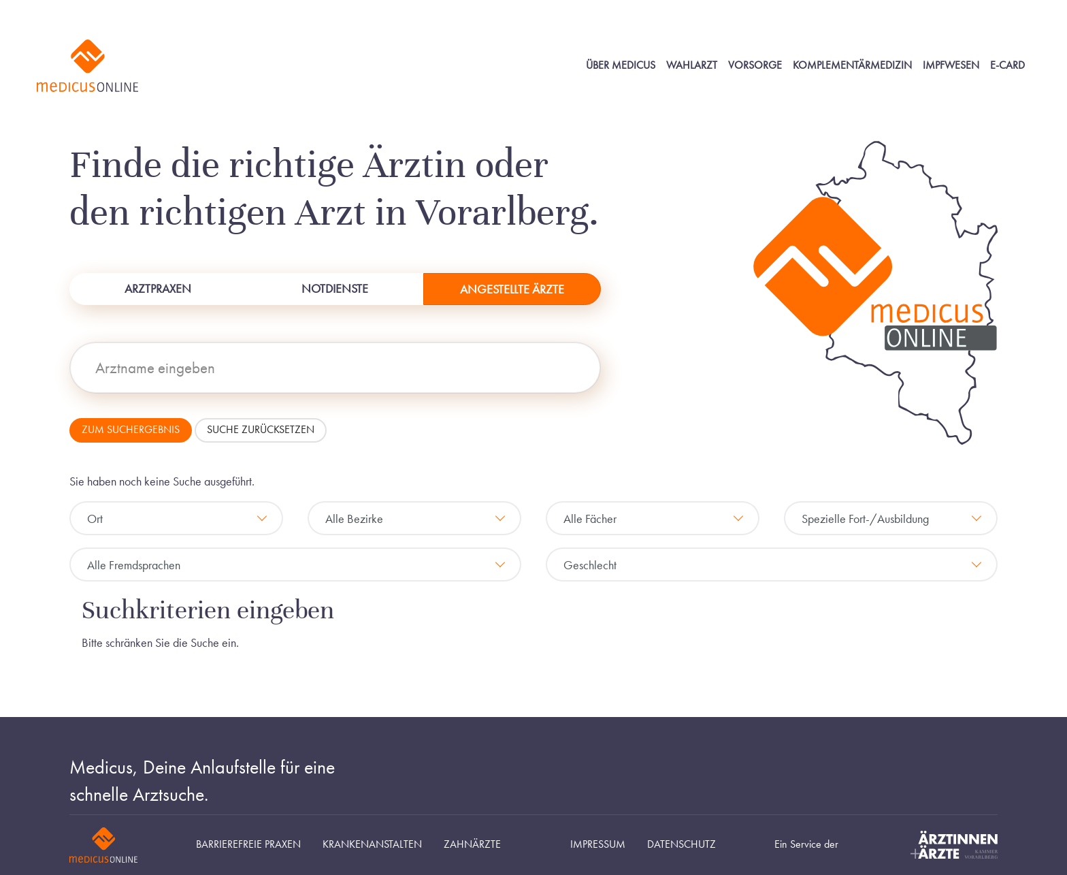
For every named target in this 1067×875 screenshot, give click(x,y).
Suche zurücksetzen (260, 429)
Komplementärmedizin (852, 65)
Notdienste (334, 288)
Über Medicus (620, 65)
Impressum (597, 844)
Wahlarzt (691, 65)
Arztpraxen (158, 288)
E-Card (1007, 65)
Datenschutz (681, 844)
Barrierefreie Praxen (248, 844)
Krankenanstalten (372, 844)
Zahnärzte (472, 844)
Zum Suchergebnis (131, 429)
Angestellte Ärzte (512, 289)
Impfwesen (951, 65)
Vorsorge (755, 65)
